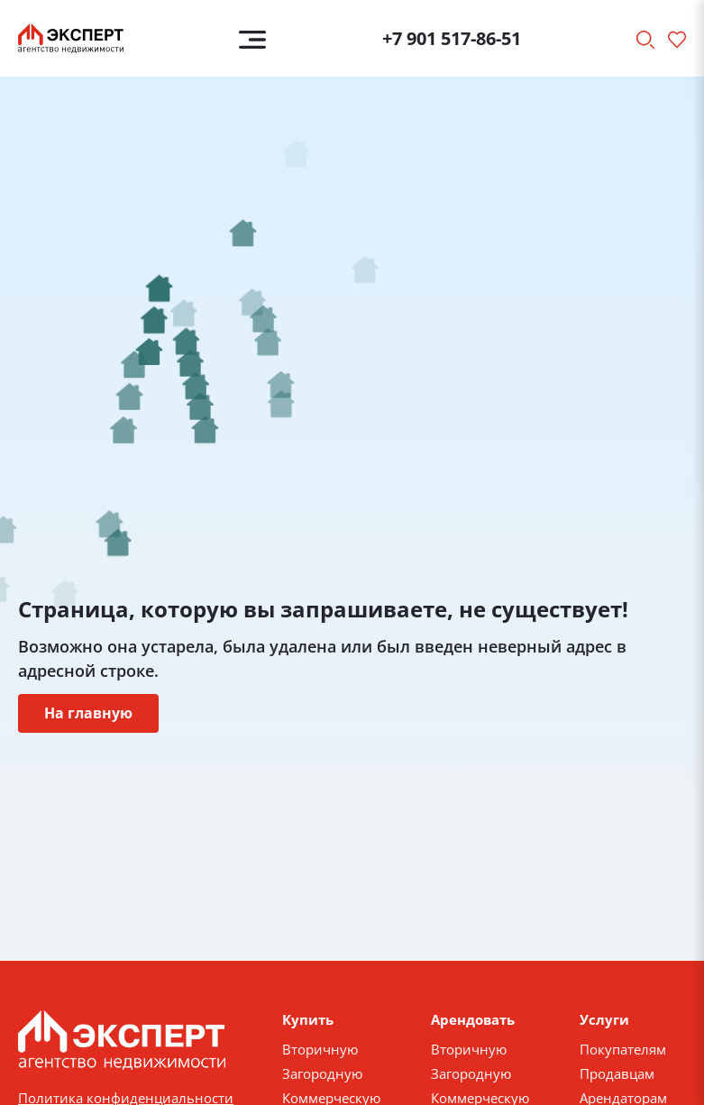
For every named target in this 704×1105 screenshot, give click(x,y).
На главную (88, 713)
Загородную (322, 1073)
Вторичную (320, 1049)
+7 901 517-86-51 (451, 38)
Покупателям (623, 1049)
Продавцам (617, 1073)
